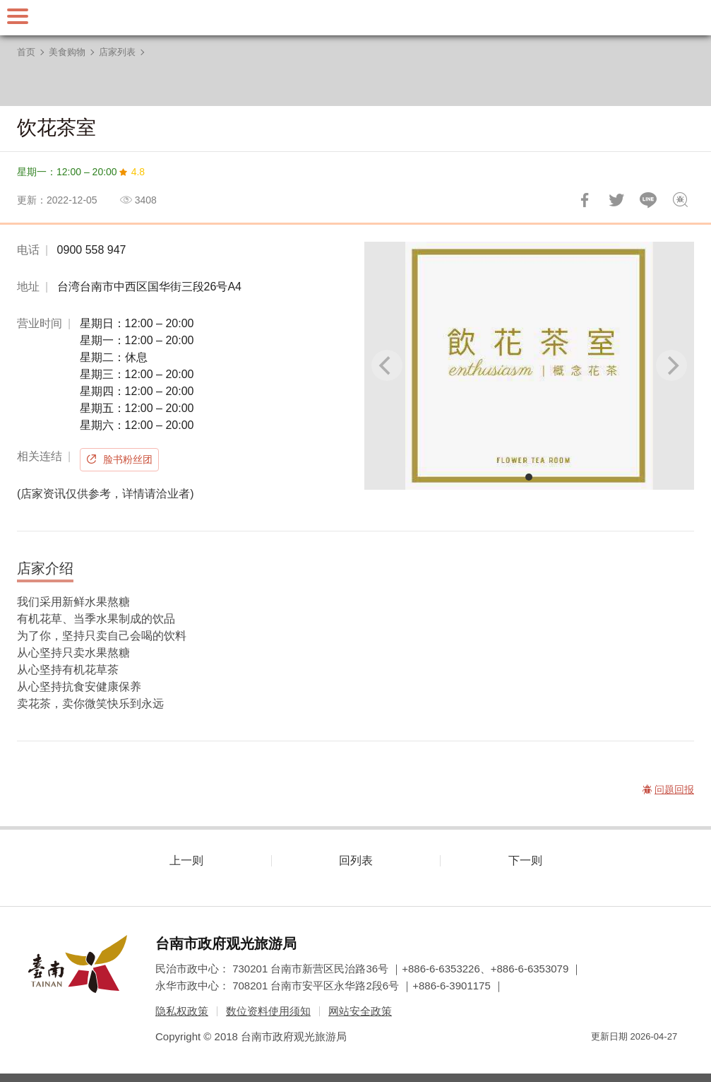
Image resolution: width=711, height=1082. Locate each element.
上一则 (186, 860)
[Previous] (386, 365)
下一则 (525, 860)
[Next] (671, 365)
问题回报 (680, 200)
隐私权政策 (181, 1011)
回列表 (356, 860)
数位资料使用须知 (268, 1011)
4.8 (138, 171)
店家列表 (117, 52)
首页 (26, 52)
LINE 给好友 (648, 200)
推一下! (616, 200)
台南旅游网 (355, 17)
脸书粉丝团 (128, 459)
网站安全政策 (360, 1011)
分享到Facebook (584, 200)
